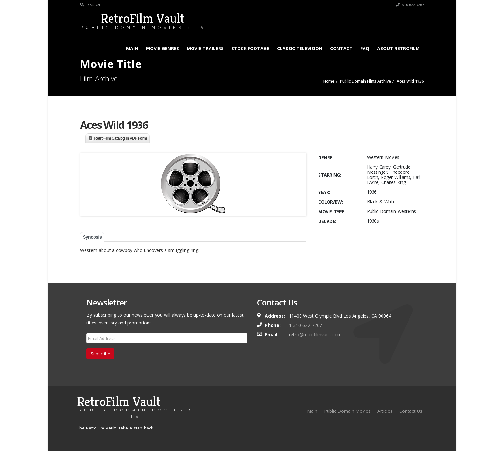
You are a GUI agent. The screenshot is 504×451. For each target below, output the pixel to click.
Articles (384, 411)
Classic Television (299, 48)
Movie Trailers (205, 48)
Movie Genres (162, 48)
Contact (341, 48)
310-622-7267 (410, 5)
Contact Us (410, 411)
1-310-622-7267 (305, 325)
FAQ (364, 48)
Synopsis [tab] (92, 237)
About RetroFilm (398, 48)
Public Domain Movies (347, 411)
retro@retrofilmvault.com (315, 335)
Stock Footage (250, 48)
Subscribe (100, 354)
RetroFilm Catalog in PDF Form (120, 138)
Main (132, 48)
